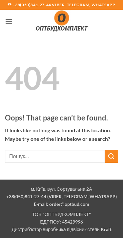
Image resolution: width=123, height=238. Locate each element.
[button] (9, 21)
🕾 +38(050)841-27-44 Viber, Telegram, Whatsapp (61, 4)
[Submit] (111, 156)
